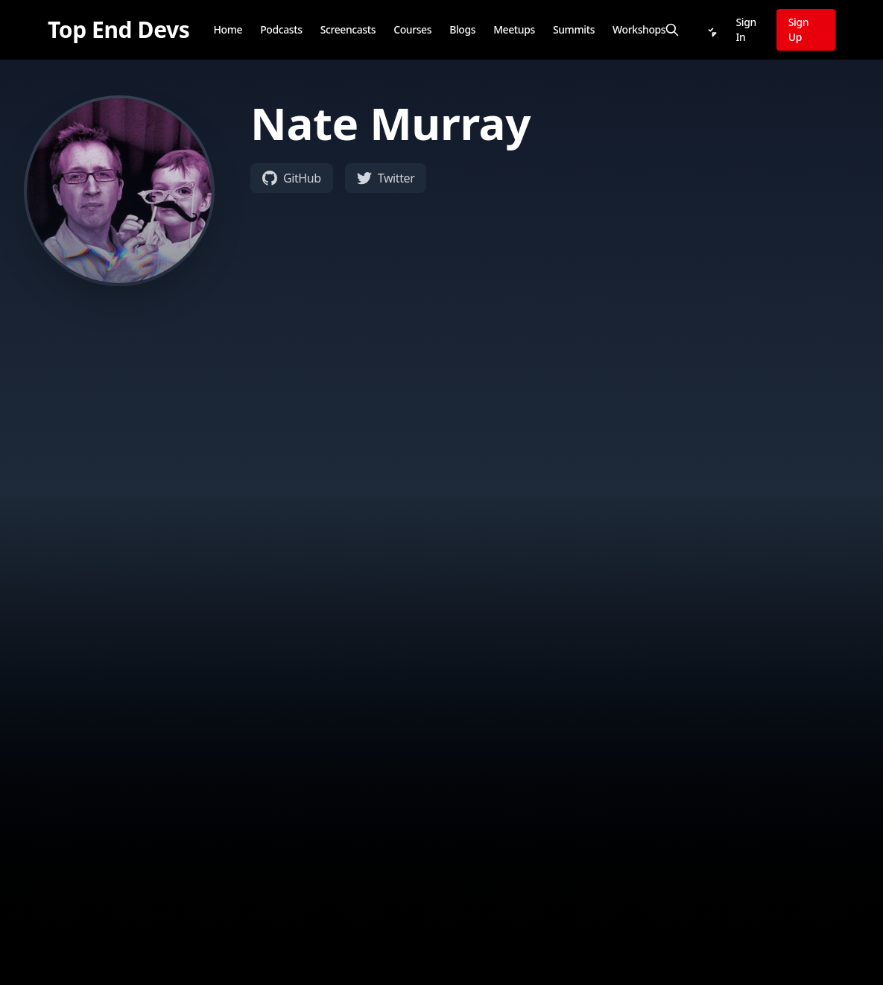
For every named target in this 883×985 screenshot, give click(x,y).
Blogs (462, 29)
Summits (574, 29)
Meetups (514, 29)
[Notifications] (710, 29)
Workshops (639, 29)
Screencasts (348, 29)
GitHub (291, 178)
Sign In (746, 29)
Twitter (386, 178)
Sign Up (798, 29)
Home (227, 29)
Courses (412, 29)
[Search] (672, 29)
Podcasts (281, 29)
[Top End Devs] (118, 29)
